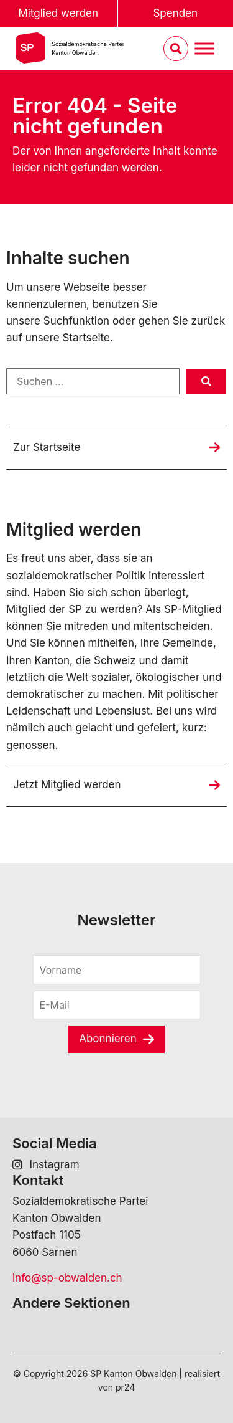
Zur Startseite (46, 447)
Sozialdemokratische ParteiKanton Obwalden (88, 48)
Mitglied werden (58, 13)
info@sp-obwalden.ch (67, 1278)
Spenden (175, 13)
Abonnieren (108, 1038)
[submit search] (206, 381)
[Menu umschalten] (204, 49)
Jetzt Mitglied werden (67, 784)
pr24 (125, 1387)
